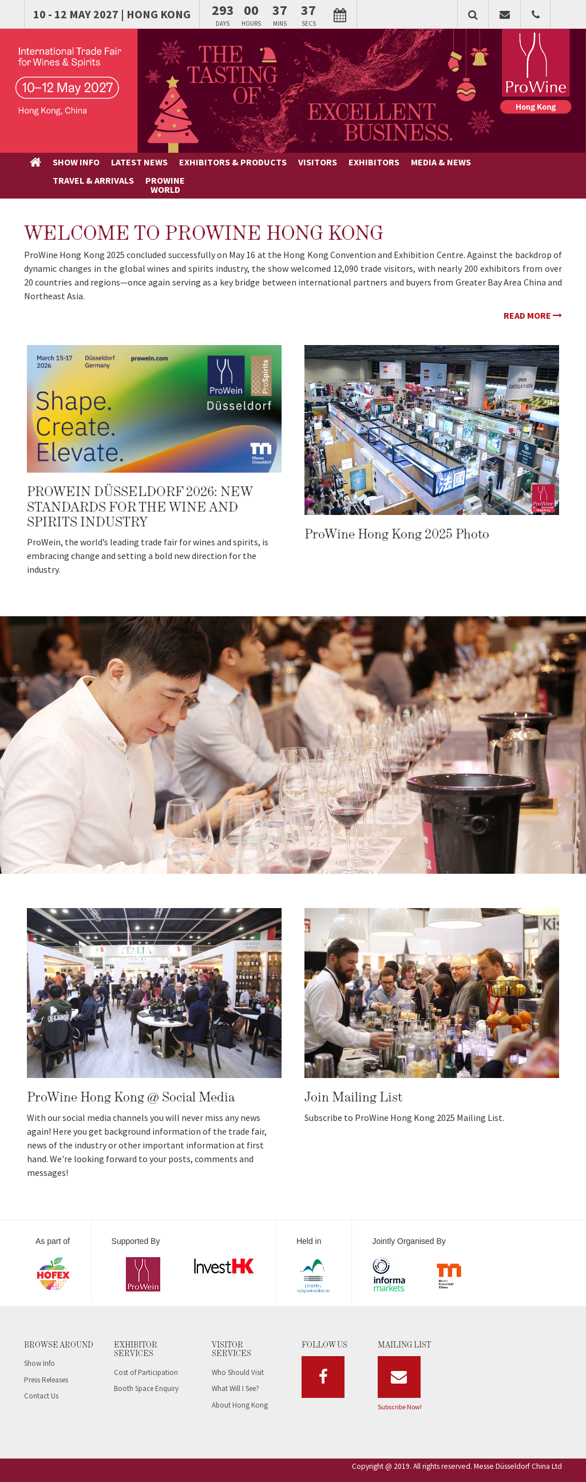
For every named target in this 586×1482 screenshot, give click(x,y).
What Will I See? (235, 1371)
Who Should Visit (238, 1355)
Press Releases (46, 1362)
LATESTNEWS (104, 166)
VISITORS (222, 162)
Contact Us (41, 1379)
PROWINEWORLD (458, 166)
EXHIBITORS (278, 162)
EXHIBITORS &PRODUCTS (161, 166)
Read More (533, 298)
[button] (473, 14)
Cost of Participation (146, 1355)
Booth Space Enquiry (146, 1371)
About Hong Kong (240, 1387)
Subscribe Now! (400, 1389)
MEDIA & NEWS (345, 162)
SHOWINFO (65, 166)
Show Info (39, 1346)
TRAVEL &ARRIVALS (407, 166)
